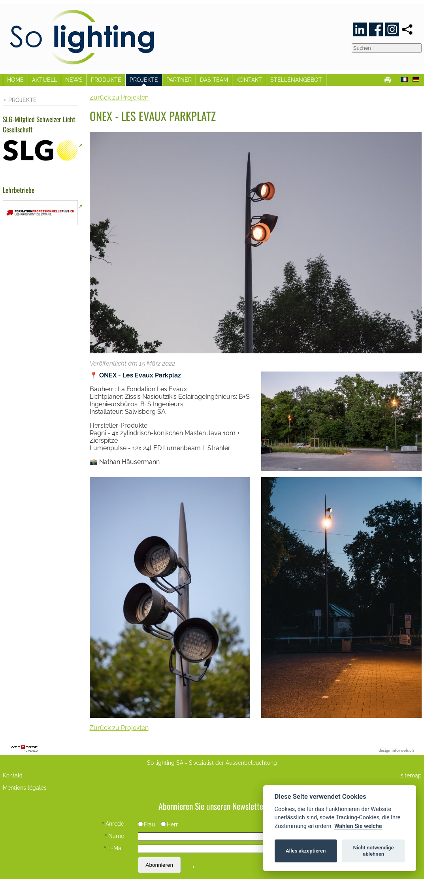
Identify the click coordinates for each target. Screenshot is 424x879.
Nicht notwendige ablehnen (373, 851)
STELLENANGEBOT (296, 79)
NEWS (74, 79)
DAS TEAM (214, 79)
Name (114, 835)
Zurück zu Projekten (119, 97)
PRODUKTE (106, 79)
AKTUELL (44, 79)
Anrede (113, 823)
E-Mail (114, 848)
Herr (169, 824)
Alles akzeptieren (306, 851)
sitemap (411, 775)
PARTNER (179, 79)
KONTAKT (249, 79)
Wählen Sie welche (358, 826)
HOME (15, 79)
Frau (146, 824)
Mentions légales (25, 787)
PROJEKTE (144, 79)
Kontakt (13, 775)
